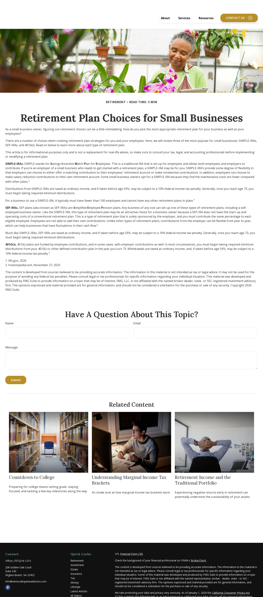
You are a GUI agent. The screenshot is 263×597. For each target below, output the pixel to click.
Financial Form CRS (131, 547)
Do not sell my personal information (230, 589)
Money (74, 575)
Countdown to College (32, 470)
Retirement (77, 553)
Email (137, 316)
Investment (77, 558)
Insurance (76, 567)
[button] (165, 11)
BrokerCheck (198, 553)
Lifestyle (75, 580)
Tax (72, 571)
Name (9, 316)
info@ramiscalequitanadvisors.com (26, 574)
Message (11, 340)
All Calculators (78, 593)
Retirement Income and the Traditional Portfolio (203, 473)
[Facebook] (7, 580)
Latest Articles (78, 584)
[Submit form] (15, 373)
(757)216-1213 (22, 554)
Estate (74, 562)
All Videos (76, 588)
